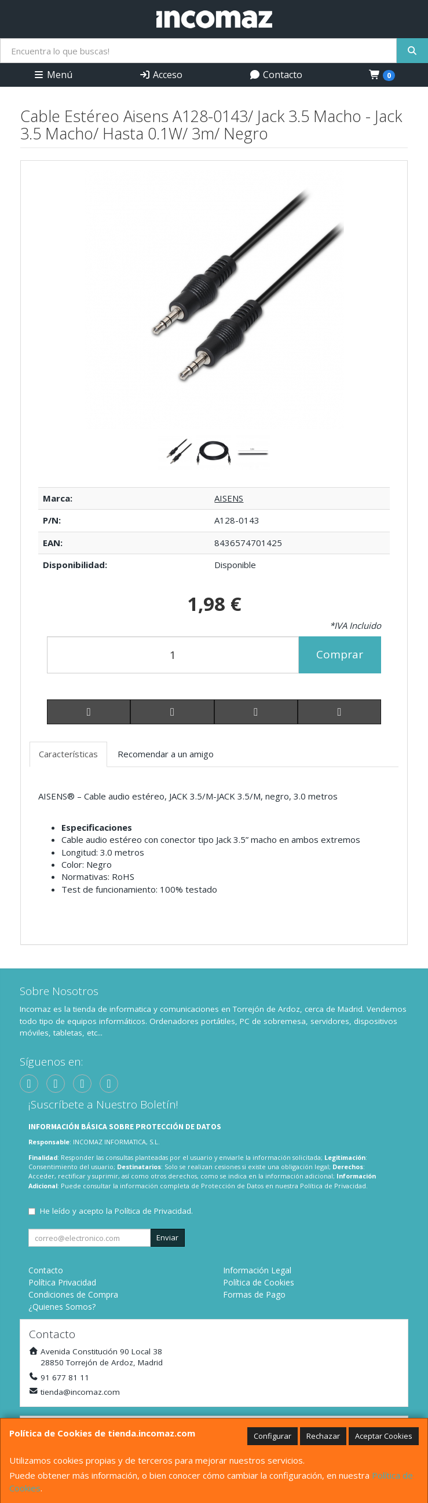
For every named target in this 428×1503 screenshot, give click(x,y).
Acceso (160, 74)
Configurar (272, 1436)
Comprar (339, 654)
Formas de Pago (254, 1294)
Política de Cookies (258, 1282)
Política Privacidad (62, 1282)
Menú (52, 74)
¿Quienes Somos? (62, 1306)
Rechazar (323, 1436)
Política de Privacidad (333, 1185)
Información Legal (257, 1270)
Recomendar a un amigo (166, 754)
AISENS (228, 498)
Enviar (167, 1237)
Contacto (275, 74)
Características (68, 754)
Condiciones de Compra (73, 1294)
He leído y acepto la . (116, 1211)
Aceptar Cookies (383, 1436)
